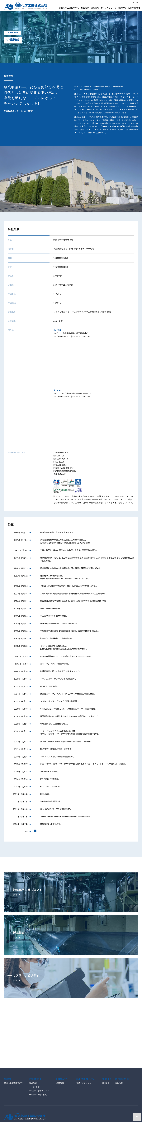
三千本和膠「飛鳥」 (39, 1051)
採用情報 (105, 1039)
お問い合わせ (33, 1120)
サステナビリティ (83, 1039)
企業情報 (60, 1039)
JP (133, 2)
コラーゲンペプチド (40, 1047)
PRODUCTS (35, 1035)
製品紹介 (33, 1039)
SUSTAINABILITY (85, 1035)
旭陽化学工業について (13, 1039)
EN (137, 2)
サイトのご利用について (14, 1120)
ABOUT (7, 1035)
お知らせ (119, 1039)
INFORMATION (122, 1035)
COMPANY (61, 1035)
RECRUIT (106, 1035)
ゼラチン (36, 1043)
